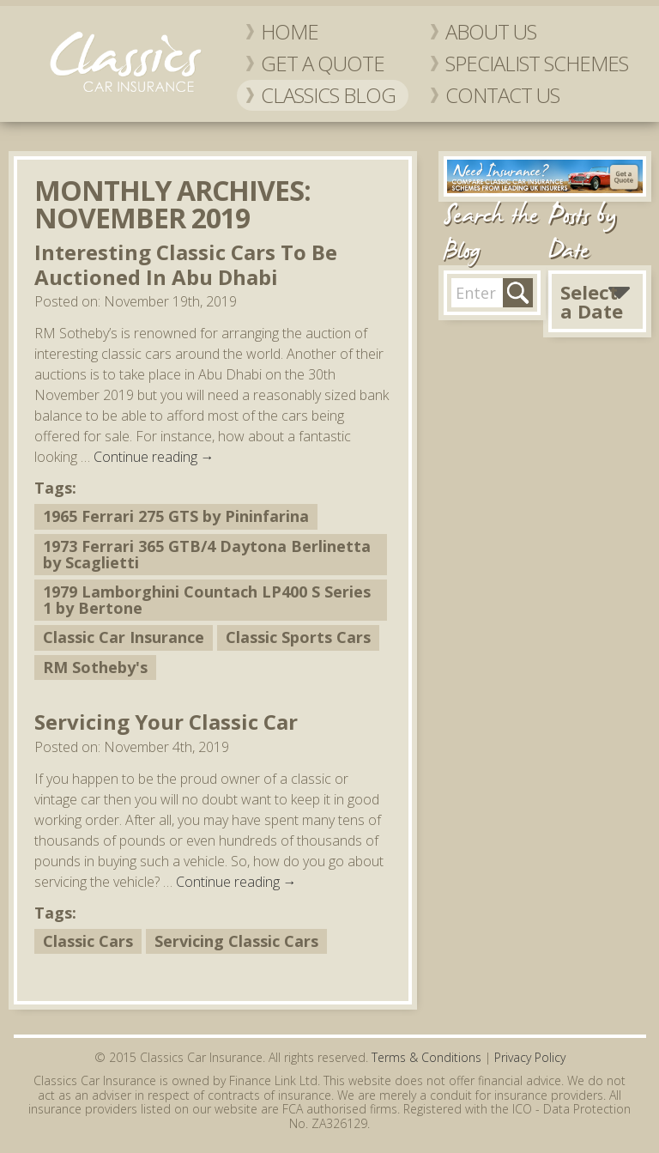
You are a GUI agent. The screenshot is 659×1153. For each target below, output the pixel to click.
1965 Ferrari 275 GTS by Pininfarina (176, 516)
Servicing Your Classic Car (166, 721)
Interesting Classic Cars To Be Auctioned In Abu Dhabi (185, 264)
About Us (490, 31)
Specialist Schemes (536, 63)
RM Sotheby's (95, 667)
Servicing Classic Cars (236, 941)
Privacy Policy (529, 1057)
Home (289, 31)
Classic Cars (88, 941)
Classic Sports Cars (298, 637)
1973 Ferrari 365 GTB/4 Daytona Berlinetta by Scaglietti (207, 554)
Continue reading (154, 456)
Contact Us (502, 95)
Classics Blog (328, 95)
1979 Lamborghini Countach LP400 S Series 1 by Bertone (207, 599)
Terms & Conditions (426, 1057)
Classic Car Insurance (123, 637)
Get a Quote (322, 63)
